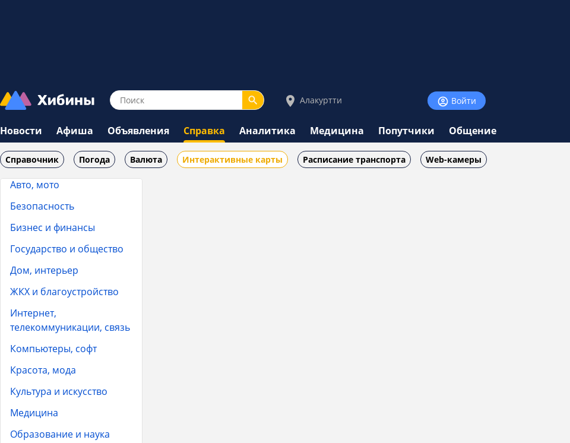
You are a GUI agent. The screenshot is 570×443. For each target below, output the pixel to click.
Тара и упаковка (64, 179)
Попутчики (406, 130)
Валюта (146, 159)
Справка (204, 130)
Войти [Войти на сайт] (456, 101)
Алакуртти (312, 100)
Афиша (74, 130)
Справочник (32, 159)
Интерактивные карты (232, 159)
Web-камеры (454, 159)
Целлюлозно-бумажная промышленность (51, 289)
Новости (21, 130)
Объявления (138, 130)
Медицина (337, 130)
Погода (94, 159)
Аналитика (267, 130)
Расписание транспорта (354, 159)
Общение (472, 130)
